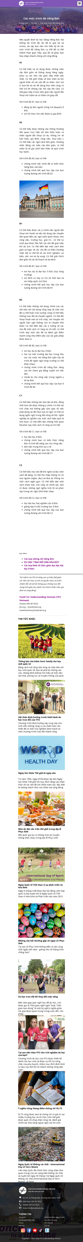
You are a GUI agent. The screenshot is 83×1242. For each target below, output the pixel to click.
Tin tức (34, 23)
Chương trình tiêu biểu (26, 1220)
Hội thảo (22, 1226)
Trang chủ (23, 23)
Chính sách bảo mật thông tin (54, 1217)
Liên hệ (46, 1226)
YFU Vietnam (48, 1223)
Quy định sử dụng (50, 1220)
